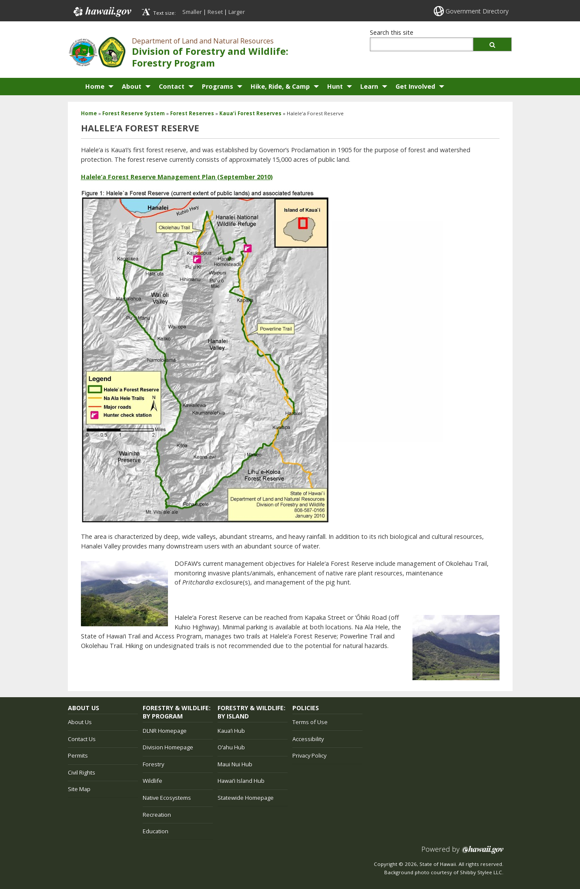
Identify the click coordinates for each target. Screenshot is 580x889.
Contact (171, 86)
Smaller (192, 12)
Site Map (79, 789)
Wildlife (152, 781)
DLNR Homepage (165, 731)
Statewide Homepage (246, 798)
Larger (236, 12)
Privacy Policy (309, 755)
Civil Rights (81, 772)
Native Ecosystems (167, 798)
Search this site (391, 32)
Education (155, 831)
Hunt (335, 86)
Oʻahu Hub (231, 747)
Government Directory (477, 11)
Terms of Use (310, 722)
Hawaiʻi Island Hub (241, 781)
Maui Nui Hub (235, 764)
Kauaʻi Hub (231, 731)
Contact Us (82, 739)
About (131, 86)
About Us (80, 722)
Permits (78, 755)
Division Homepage (168, 747)
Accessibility (308, 739)
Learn (369, 86)
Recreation (157, 815)
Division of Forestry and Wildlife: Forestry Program (210, 57)
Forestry (153, 764)
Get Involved (415, 86)
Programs (217, 86)
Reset (215, 12)
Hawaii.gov (101, 11)
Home (94, 86)
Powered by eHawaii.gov (462, 853)
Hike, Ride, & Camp (280, 86)
